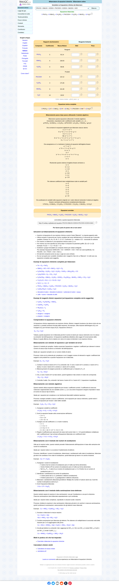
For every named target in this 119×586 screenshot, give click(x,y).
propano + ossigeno (43, 316)
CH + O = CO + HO (47, 404)
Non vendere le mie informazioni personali (67, 570)
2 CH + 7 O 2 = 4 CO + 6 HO (47, 436)
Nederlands (24, 53)
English (25, 43)
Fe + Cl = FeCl (42, 265)
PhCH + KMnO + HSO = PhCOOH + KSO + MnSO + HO (57, 286)
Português (25, 58)
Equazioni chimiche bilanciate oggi (67, 557)
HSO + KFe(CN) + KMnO (46, 302)
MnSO (39, 89)
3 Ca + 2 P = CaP (43, 486)
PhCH (39, 54)
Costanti (20, 23)
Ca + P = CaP (45, 459)
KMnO (39, 60)
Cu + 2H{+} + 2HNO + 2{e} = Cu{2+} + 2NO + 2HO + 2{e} (55, 525)
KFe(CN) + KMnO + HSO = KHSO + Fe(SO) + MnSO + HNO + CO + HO (63, 277)
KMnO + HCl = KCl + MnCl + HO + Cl (50, 268)
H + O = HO (38, 331)
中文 (25, 63)
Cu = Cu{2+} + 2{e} (43, 515)
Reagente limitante (85, 42)
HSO (39, 66)
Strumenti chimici (23, 7)
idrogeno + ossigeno (43, 313)
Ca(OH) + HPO (43, 304)
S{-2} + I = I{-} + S (43, 283)
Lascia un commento (49, 559)
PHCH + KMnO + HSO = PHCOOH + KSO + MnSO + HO (67, 214)
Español (24, 45)
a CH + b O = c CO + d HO (47, 410)
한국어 (25, 69)
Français (25, 48)
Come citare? (25, 73)
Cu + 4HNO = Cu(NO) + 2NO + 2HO (50, 533)
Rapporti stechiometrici (51, 42)
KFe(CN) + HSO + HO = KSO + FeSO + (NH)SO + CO (57, 271)
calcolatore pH (41, 551)
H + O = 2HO (42, 372)
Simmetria (21, 26)
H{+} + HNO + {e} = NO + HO (47, 517)
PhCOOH (39, 77)
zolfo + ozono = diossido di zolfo (47, 294)
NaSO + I (41, 307)
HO (38, 95)
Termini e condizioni (74, 568)
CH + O (41, 310)
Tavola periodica (23, 17)
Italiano (25, 50)
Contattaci (21, 32)
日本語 (25, 66)
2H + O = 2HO (42, 377)
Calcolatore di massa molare (46, 548)
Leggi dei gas (22, 11)
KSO (39, 83)
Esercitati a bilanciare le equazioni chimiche (50, 541)
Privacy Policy (83, 568)
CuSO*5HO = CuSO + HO (46, 289)
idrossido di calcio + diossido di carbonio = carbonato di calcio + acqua (59, 292)
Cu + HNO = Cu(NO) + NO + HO (51, 508)
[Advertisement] (67, 28)
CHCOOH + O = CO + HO (47, 274)
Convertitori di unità (24, 14)
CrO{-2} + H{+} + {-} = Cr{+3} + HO (49, 280)
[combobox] (67, 8)
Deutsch (25, 40)
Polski (25, 56)
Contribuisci (21, 29)
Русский (24, 61)
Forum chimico (22, 20)
